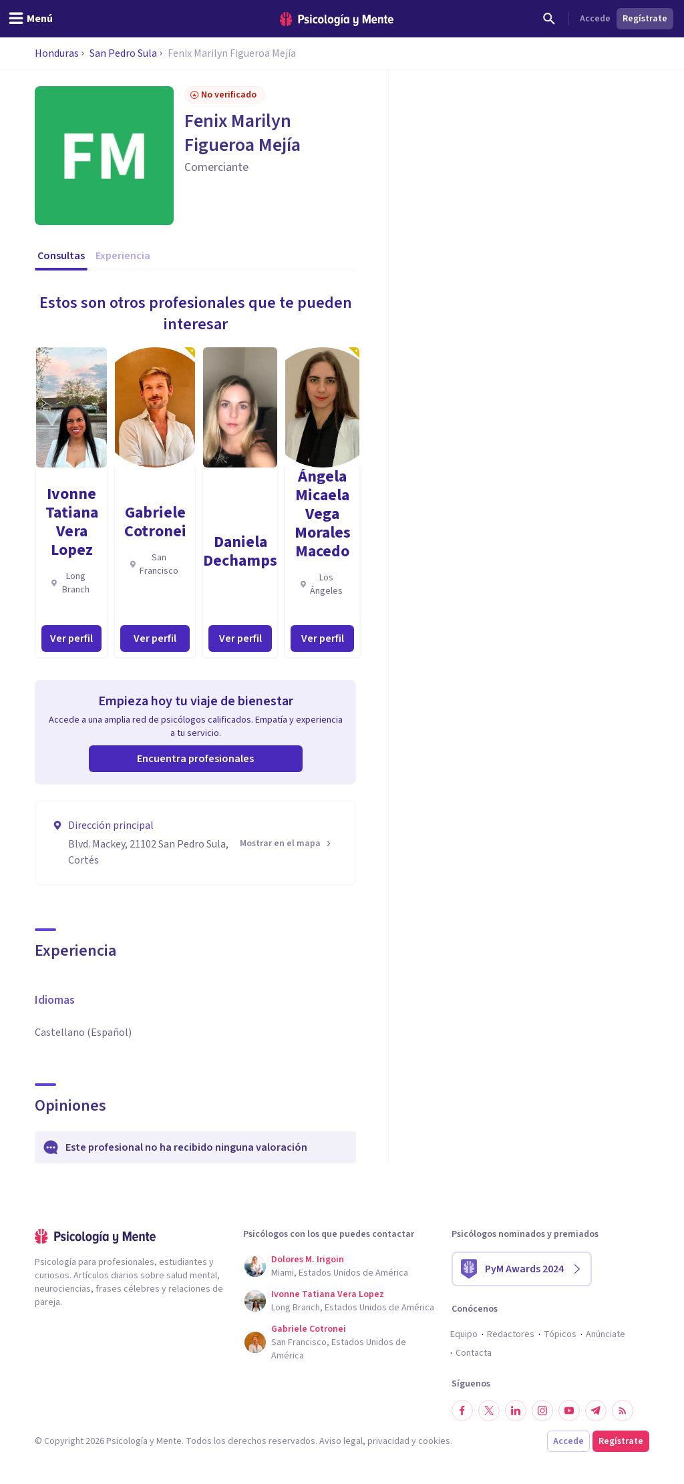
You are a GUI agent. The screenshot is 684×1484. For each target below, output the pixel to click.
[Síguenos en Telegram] (596, 1410)
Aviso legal (341, 1441)
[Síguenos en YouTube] (569, 1410)
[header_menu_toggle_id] (30, 18)
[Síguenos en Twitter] (489, 1410)
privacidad (388, 1441)
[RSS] (622, 1410)
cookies (434, 1441)
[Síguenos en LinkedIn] (515, 1410)
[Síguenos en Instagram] (542, 1410)
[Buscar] (549, 18)
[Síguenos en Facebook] (462, 1410)
